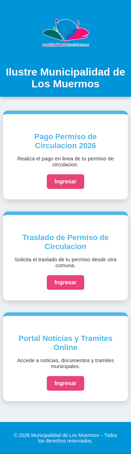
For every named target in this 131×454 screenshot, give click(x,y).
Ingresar (65, 181)
